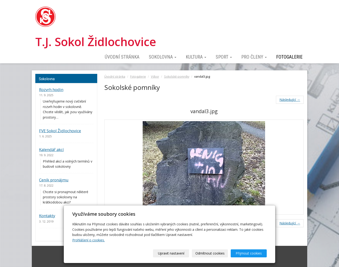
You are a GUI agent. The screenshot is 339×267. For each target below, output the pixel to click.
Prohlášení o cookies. (88, 240)
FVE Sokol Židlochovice (60, 130)
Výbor (155, 77)
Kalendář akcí (51, 149)
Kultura (196, 57)
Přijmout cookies (249, 253)
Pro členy (254, 57)
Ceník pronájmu (54, 180)
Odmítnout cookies (210, 253)
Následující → (289, 99)
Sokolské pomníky (176, 77)
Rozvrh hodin (51, 89)
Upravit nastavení (171, 253)
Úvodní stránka (122, 57)
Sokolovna (162, 57)
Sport (224, 57)
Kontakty (47, 215)
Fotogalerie (289, 57)
